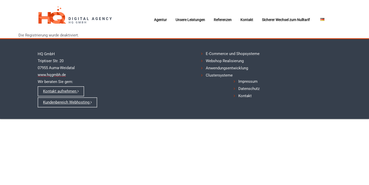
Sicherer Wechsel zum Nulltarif (286, 20)
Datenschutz (249, 88)
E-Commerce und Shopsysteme (233, 53)
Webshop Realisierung (225, 61)
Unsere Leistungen (190, 20)
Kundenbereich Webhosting (67, 102)
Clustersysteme (219, 75)
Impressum (248, 81)
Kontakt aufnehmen (61, 91)
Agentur (160, 20)
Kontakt (246, 20)
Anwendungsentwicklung (227, 68)
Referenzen (223, 20)
